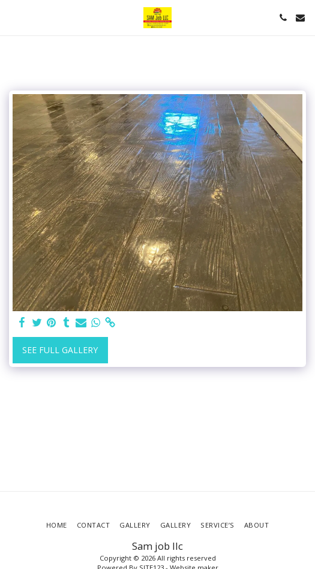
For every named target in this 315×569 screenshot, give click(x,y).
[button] (13, 17)
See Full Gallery (60, 350)
